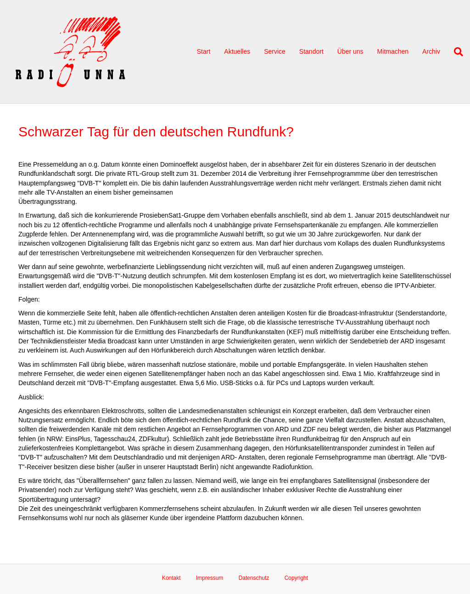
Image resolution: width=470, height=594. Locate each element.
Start (204, 51)
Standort (311, 51)
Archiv (431, 51)
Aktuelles (237, 51)
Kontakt (171, 578)
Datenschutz (254, 578)
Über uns (350, 51)
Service (274, 51)
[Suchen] (455, 51)
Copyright (296, 578)
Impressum (209, 578)
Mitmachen (392, 51)
